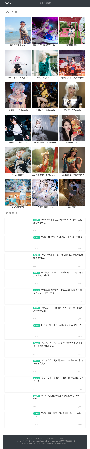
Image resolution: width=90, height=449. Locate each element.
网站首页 (29, 438)
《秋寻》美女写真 (18, 175)
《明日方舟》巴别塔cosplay (45, 142)
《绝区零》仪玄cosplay (72, 110)
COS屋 (8, 3)
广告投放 (50, 438)
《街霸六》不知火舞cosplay (72, 78)
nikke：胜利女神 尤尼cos (18, 78)
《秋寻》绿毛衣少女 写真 (45, 78)
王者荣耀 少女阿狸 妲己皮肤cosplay (47, 175)
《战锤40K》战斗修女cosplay (18, 142)
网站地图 (39, 438)
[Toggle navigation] (82, 3)
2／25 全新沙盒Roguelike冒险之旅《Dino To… (62, 325)
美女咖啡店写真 (18, 207)
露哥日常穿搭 (72, 45)
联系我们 (61, 438)
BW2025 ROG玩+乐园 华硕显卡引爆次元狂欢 (61, 237)
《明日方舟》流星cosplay (45, 110)
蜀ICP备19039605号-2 (67, 441)
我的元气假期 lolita (18, 45)
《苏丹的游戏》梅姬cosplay (72, 175)
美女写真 (72, 207)
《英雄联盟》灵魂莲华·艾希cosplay (46, 45)
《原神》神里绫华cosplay (18, 110)
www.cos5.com (38, 441)
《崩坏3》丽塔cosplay (45, 207)
